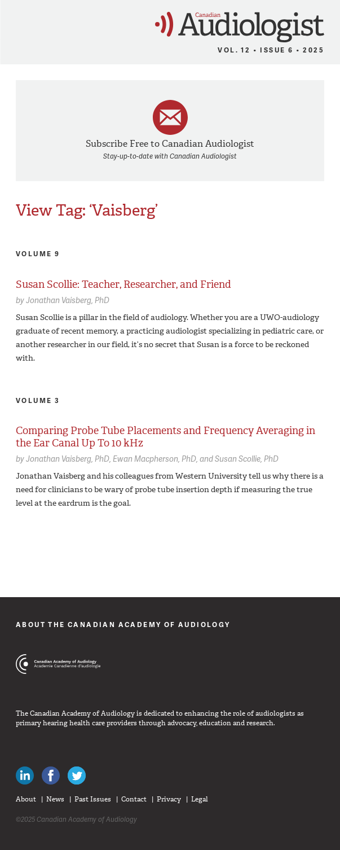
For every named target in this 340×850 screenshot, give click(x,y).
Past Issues (92, 799)
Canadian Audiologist (239, 27)
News (55, 799)
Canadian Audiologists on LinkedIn (25, 775)
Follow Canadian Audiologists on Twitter (77, 775)
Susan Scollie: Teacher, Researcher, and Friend (123, 284)
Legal (199, 799)
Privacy (169, 799)
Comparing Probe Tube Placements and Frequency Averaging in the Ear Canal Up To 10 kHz (165, 437)
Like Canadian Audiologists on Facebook (51, 775)
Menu (14, 23)
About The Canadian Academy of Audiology (123, 624)
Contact (134, 799)
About (26, 799)
